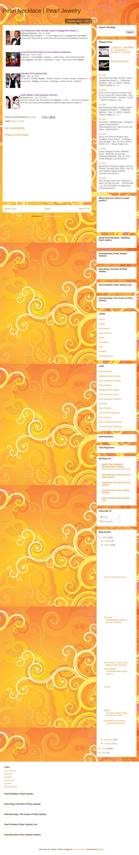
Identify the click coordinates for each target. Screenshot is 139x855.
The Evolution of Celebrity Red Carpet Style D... (115, 671)
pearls (101, 338)
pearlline (7, 783)
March (107, 545)
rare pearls (103, 342)
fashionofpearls (10, 787)
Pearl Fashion (105, 385)
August (107, 541)
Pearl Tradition (105, 408)
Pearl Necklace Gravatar (110, 381)
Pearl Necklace (105, 371)
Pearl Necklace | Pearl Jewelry (41, 11)
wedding (102, 351)
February (108, 739)
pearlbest (8, 777)
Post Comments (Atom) (53, 216)
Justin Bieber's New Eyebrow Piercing (38, 95)
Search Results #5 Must (114, 577)
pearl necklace (105, 333)
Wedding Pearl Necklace (110, 376)
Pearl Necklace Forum (109, 394)
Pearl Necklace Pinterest (110, 399)
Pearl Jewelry (105, 417)
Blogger (100, 849)
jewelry (21, 121)
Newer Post (10, 208)
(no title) (102, 75)
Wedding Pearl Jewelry (109, 390)
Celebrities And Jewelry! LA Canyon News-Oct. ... (115, 723)
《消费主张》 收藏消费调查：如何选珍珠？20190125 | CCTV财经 (122, 50)
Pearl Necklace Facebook (110, 422)
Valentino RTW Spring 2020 (33, 73)
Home (48, 208)
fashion (14, 121)
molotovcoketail (79, 849)
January (108, 743)
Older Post (84, 208)
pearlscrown (9, 780)
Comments (106, 521)
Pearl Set (103, 404)
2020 (104, 537)
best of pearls (10, 771)
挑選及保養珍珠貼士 (120, 61)
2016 (104, 752)
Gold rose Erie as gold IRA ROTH (116, 469)
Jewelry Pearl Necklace (109, 413)
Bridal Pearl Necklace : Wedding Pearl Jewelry (113, 465)
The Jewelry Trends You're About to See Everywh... (116, 663)
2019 (104, 748)
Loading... (103, 244)
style (101, 347)
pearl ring (8, 774)
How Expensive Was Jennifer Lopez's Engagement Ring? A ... (50, 30)
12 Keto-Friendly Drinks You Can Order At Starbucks (45, 52)
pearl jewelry (104, 328)
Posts (104, 517)
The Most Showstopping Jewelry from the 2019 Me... (115, 619)
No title (107, 687)
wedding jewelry (106, 356)
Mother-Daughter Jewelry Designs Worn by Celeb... (116, 713)
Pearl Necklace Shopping (110, 426)
